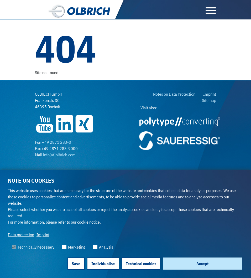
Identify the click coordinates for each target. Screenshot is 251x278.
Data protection (21, 234)
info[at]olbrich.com (59, 154)
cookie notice (88, 222)
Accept (202, 263)
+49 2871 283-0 (56, 142)
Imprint (42, 234)
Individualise (103, 263)
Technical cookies (141, 263)
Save (76, 263)
